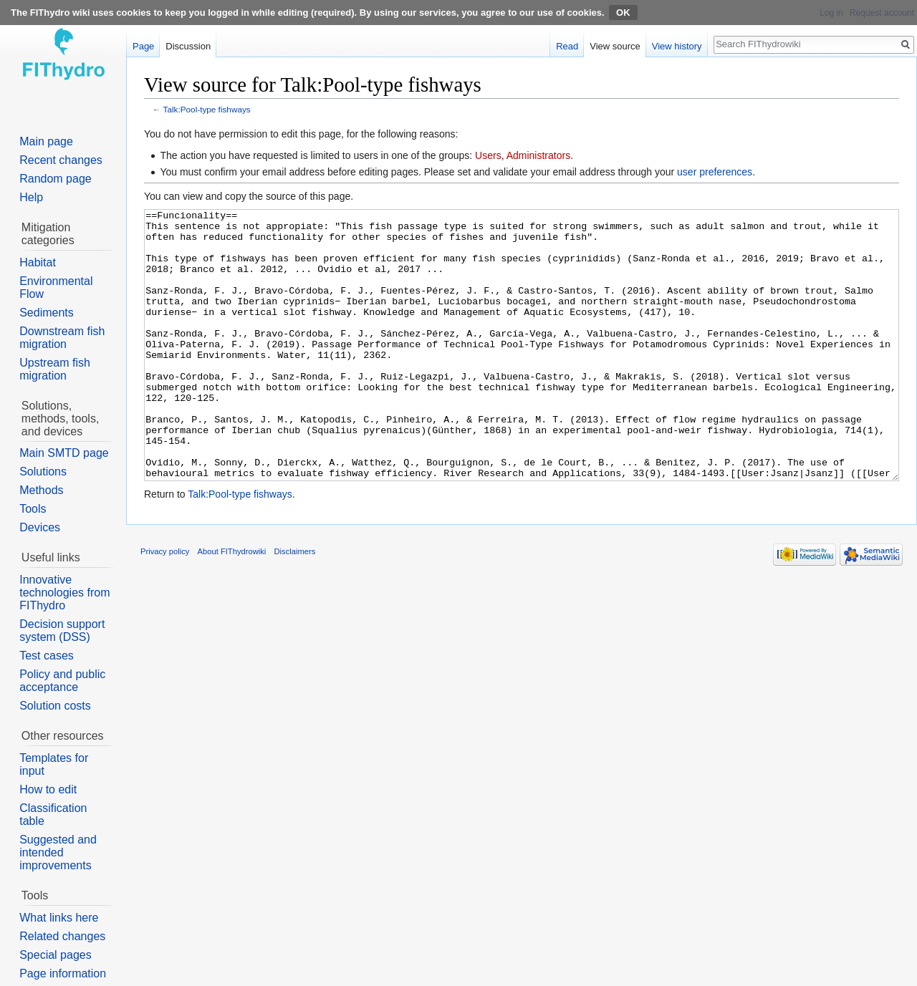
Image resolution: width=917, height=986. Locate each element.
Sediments (46, 312)
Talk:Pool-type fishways (207, 109)
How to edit (48, 789)
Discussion (188, 46)
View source (615, 46)
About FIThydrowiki (232, 605)
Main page (46, 141)
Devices (39, 527)
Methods (41, 490)
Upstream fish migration (54, 369)
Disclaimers (295, 605)
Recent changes (60, 160)
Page (143, 46)
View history (677, 46)
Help (31, 197)
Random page (55, 179)
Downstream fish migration (62, 337)
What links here (58, 918)
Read (567, 46)
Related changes (62, 936)
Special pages (55, 955)
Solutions (43, 471)
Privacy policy (164, 605)
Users (488, 155)
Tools (32, 509)
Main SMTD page (64, 453)
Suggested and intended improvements (58, 852)
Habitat (37, 262)
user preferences (714, 172)
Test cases (46, 655)
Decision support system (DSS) (62, 630)
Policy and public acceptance (62, 680)
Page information (62, 973)
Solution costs (55, 706)
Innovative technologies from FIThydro (64, 593)
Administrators (538, 155)
